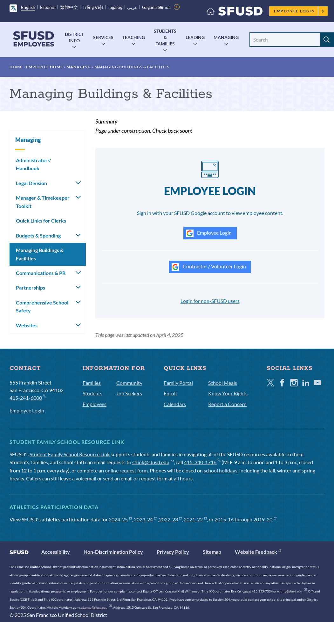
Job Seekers (129, 393)
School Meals (222, 383)
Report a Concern (227, 404)
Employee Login (299, 11)
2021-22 (195, 519)
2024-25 (120, 519)
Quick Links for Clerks (41, 220)
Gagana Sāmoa (156, 7)
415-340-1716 (202, 462)
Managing (226, 37)
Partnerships (30, 287)
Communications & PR (40, 273)
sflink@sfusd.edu (153, 462)
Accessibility (55, 552)
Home (16, 66)
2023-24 (145, 519)
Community (129, 383)
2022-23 (170, 519)
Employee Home (44, 66)
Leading (195, 37)
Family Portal (178, 383)
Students (92, 393)
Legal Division (31, 183)
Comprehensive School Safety (42, 306)
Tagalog (115, 7)
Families (92, 383)
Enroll (170, 393)
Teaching (133, 37)
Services (103, 37)
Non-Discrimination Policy (113, 552)
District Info (74, 37)
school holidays (220, 470)
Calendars (175, 404)
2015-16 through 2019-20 (245, 519)
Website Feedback (258, 552)
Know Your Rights (228, 393)
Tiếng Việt (93, 7)
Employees (94, 404)
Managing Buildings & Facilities (40, 254)
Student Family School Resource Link (70, 454)
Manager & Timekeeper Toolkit (43, 202)
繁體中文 (69, 7)
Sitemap (212, 552)
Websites (26, 325)
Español (48, 7)
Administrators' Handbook (33, 164)
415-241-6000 (28, 397)
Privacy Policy (173, 552)
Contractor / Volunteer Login (209, 267)
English (28, 7)
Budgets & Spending (38, 235)
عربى (132, 7)
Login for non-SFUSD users (210, 301)
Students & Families (165, 37)
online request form (126, 470)
